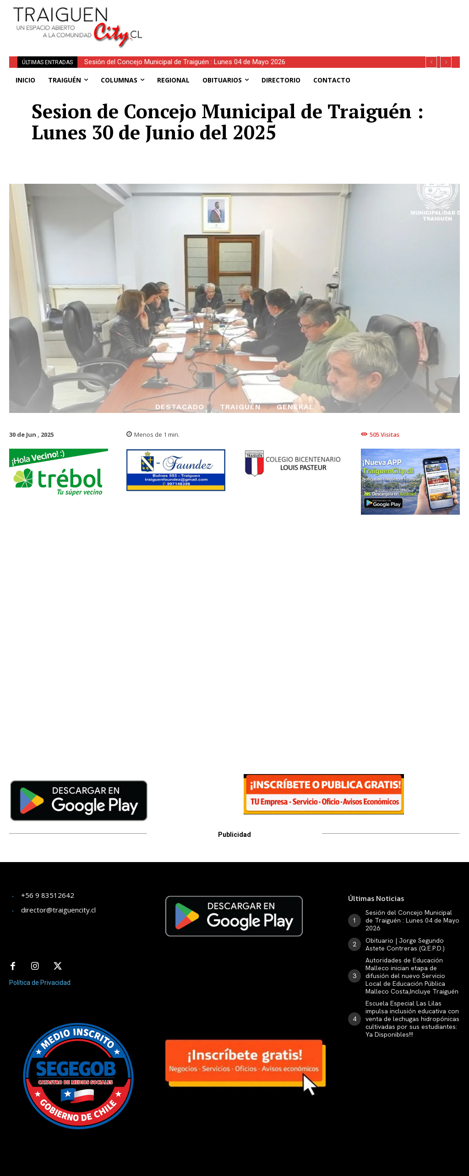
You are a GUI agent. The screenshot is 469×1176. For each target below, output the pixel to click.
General (295, 407)
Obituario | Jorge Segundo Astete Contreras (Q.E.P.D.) (164, 62)
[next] (446, 62)
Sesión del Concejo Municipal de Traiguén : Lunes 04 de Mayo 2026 (412, 920)
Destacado (179, 407)
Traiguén (240, 407)
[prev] (431, 62)
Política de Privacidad (40, 981)
